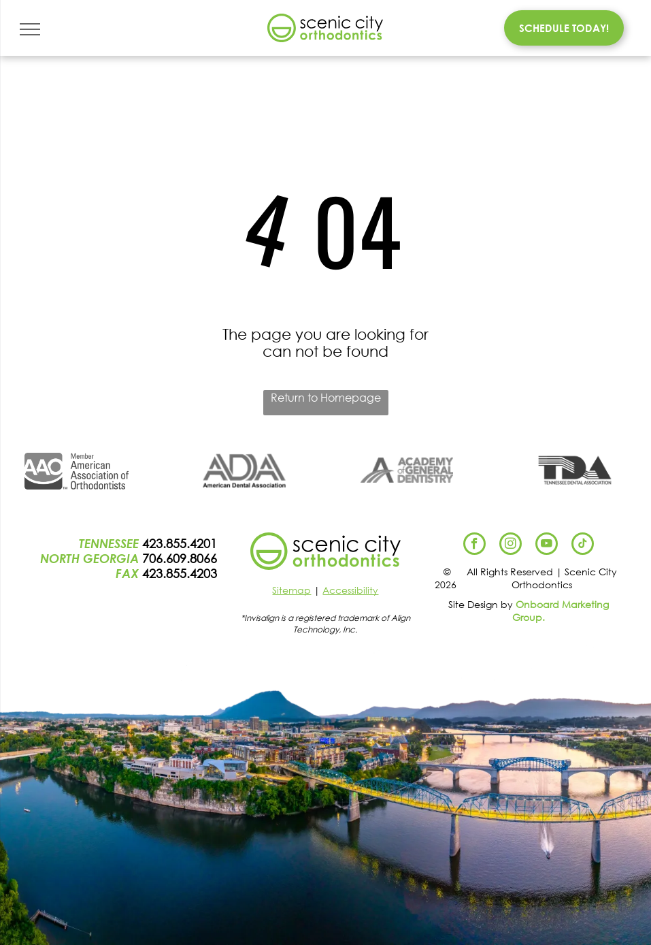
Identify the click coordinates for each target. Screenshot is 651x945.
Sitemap (291, 589)
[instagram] (510, 545)
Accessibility (350, 589)
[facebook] (474, 545)
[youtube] (546, 545)
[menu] (30, 29)
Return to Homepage (326, 397)
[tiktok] (582, 545)
